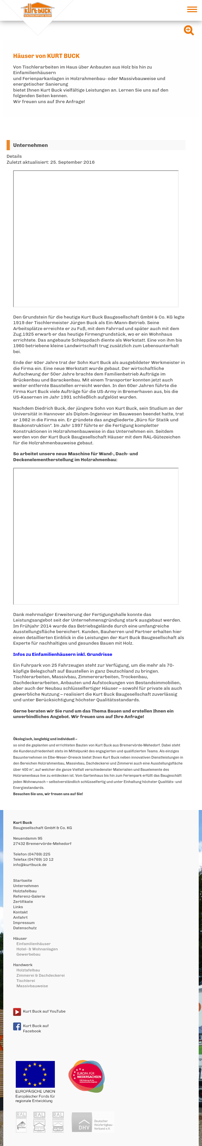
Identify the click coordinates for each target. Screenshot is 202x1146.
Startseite (22, 880)
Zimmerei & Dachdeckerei (40, 975)
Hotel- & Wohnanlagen (37, 949)
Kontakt (20, 912)
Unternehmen (26, 885)
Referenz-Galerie (29, 896)
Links (18, 907)
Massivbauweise (32, 986)
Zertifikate (23, 901)
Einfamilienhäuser (33, 943)
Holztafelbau (25, 891)
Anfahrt (20, 917)
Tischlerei (25, 980)
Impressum (24, 922)
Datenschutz (25, 928)
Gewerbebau (28, 954)
